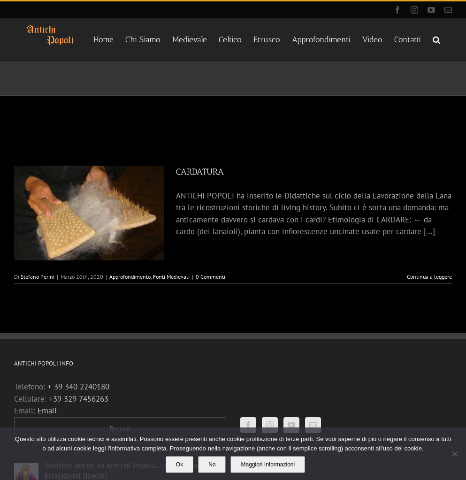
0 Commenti (210, 276)
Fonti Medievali (171, 276)
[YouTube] (291, 425)
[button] (436, 39)
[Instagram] (270, 425)
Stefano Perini (37, 276)
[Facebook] (248, 425)
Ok (179, 464)
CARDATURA (200, 172)
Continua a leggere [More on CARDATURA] (429, 276)
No (211, 464)
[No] (454, 453)
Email (47, 410)
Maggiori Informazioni (268, 464)
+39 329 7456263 (78, 399)
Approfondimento (130, 276)
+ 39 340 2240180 (78, 386)
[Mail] (313, 425)
